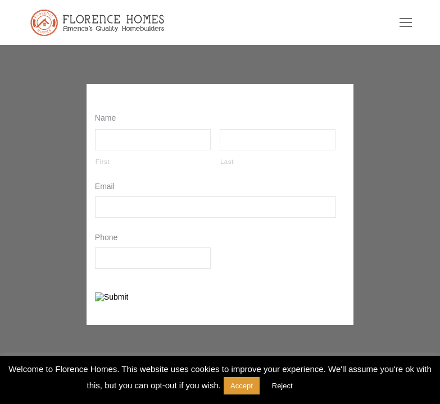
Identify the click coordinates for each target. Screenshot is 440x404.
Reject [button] (282, 386)
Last (227, 161)
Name (108, 117)
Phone (109, 237)
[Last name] (277, 139)
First (103, 161)
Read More (329, 385)
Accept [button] (241, 386)
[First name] (153, 139)
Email (107, 186)
